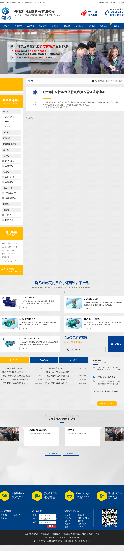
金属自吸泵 (9, 166)
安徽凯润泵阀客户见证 (62, 418)
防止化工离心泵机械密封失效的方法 (14, 379)
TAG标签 (114, 81)
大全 (8, 250)
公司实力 (54, 26)
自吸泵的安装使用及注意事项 (12, 372)
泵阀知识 (14, 360)
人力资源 (91, 26)
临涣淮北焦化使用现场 (38, 430)
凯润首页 (6, 26)
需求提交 (116, 344)
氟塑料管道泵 (9, 177)
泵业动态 (44, 360)
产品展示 (18, 26)
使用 (15, 243)
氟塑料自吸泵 (9, 161)
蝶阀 (9, 243)
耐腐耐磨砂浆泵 (67, 534)
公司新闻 (73, 360)
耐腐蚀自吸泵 (55, 534)
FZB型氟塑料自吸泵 (27, 319)
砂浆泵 (81, 288)
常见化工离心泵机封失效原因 (56, 379)
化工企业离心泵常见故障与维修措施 (14, 383)
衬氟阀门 (8, 215)
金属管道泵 (9, 182)
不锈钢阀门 (9, 220)
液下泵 (6, 150)
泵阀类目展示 (11, 100)
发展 (56, 107)
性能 (53, 107)
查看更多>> (71, 453)
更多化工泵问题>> (107, 403)
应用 (9, 247)
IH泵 (14, 254)
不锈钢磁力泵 (9, 122)
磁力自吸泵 (9, 126)
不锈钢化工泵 (7, 261)
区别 (4, 243)
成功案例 (42, 26)
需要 (67, 107)
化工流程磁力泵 (10, 193)
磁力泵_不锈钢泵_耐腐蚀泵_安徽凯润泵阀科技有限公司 (5, 10)
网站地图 (76, 541)
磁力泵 (6, 112)
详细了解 (24, 307)
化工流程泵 (7, 188)
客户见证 (70, 430)
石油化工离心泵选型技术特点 (56, 383)
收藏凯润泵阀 (103, 2)
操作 (64, 107)
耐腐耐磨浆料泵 (9, 144)
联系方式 (103, 26)
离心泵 (60, 288)
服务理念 (67, 26)
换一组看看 (53, 453)
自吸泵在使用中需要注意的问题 (57, 376)
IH (9, 254)
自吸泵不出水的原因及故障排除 (57, 372)
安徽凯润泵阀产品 (71, 511)
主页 (107, 81)
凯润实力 (17, 515)
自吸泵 (6, 156)
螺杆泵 (50, 107)
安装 (16, 261)
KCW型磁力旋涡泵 (26, 298)
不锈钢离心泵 (44, 534)
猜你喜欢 (97, 360)
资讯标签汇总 (85, 541)
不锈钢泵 (7, 138)
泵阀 (14, 250)
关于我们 (30, 26)
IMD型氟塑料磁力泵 (92, 319)
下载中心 (115, 26)
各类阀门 (7, 210)
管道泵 (6, 172)
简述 (15, 247)
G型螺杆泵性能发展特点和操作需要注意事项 (74, 92)
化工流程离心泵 (10, 198)
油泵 (4, 254)
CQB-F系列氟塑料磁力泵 (29, 339)
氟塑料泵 (7, 132)
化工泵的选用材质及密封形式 (12, 368)
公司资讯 (79, 26)
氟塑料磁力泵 (9, 117)
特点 (59, 107)
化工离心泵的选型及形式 (54, 368)
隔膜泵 (6, 204)
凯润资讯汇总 (115, 2)
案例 (4, 247)
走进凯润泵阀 (5, 511)
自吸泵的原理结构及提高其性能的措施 (15, 376)
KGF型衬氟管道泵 (91, 299)
